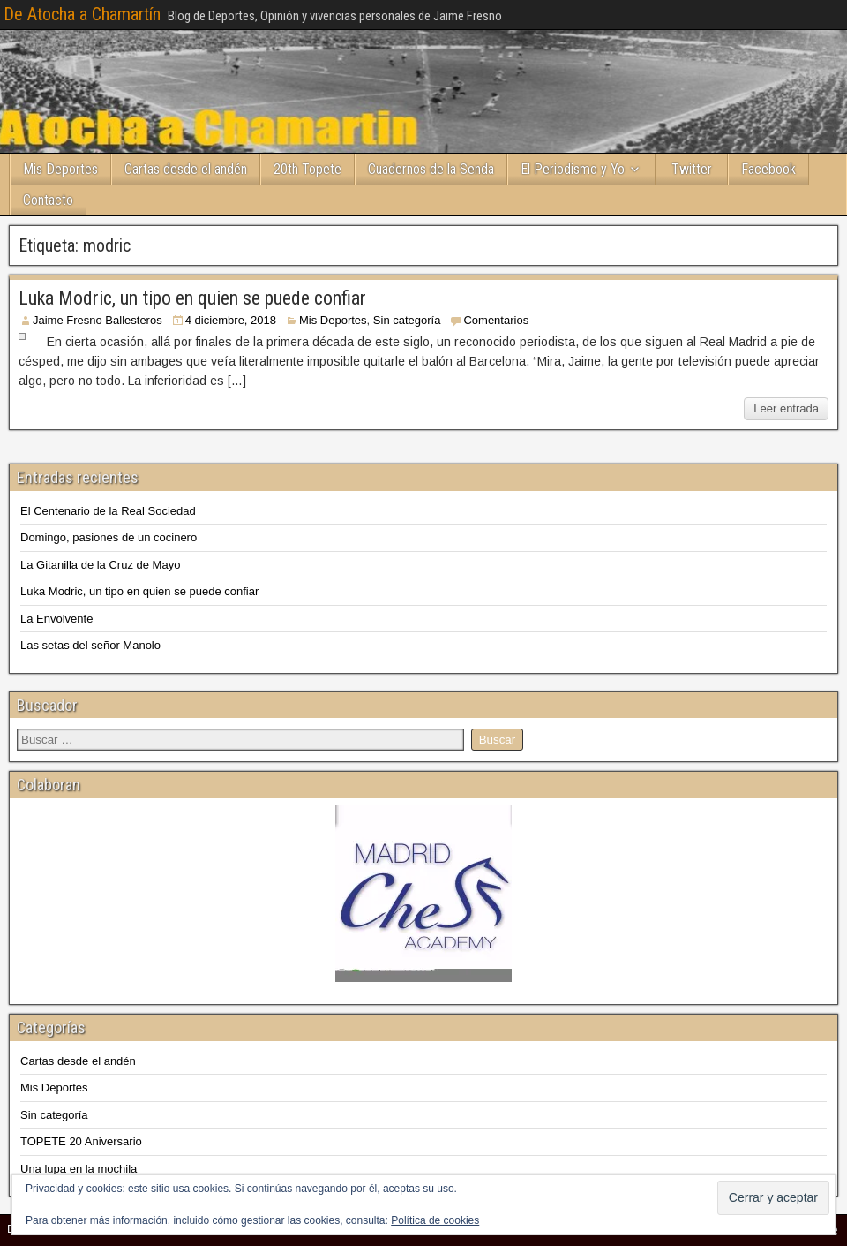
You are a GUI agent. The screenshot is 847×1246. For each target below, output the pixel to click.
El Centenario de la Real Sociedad (108, 510)
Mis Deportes (60, 169)
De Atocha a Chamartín (82, 14)
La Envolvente (56, 618)
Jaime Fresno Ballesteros (97, 320)
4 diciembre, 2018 (230, 320)
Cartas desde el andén (185, 169)
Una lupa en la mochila (78, 1168)
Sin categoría (407, 320)
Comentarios (495, 320)
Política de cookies (435, 1220)
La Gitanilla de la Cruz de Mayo (100, 564)
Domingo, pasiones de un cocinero (108, 537)
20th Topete (307, 169)
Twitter (691, 169)
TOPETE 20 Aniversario (81, 1141)
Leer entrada (786, 408)
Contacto (48, 200)
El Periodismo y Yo (573, 169)
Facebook (768, 169)
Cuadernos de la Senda (431, 169)
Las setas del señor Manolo (90, 645)
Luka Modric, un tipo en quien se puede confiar (192, 298)
